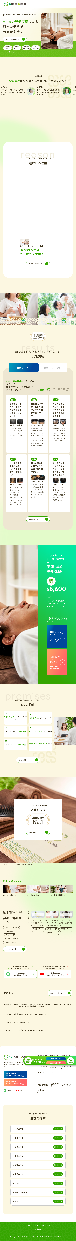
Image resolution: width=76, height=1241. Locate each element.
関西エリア (19, 1165)
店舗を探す (32, 832)
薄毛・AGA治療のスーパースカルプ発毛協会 (39, 1237)
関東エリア (19, 1147)
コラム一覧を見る (12, 949)
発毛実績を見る (34, 519)
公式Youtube (22, 1091)
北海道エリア (20, 1128)
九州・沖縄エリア (22, 1192)
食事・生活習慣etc (9, 942)
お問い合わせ (67, 1085)
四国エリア (19, 1183)
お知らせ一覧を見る (57, 993)
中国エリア (19, 1174)
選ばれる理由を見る (12, 39)
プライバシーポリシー (33, 1225)
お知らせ (41, 1072)
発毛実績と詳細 (8, 931)
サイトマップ (46, 1225)
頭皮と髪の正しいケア (10, 939)
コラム (52, 1072)
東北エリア (19, 1138)
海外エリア (19, 1201)
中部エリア (19, 1156)
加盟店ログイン (42, 1091)
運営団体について (54, 1085)
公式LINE (8, 1091)
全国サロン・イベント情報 (11, 927)
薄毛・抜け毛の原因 (9, 935)
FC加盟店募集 (43, 1085)
